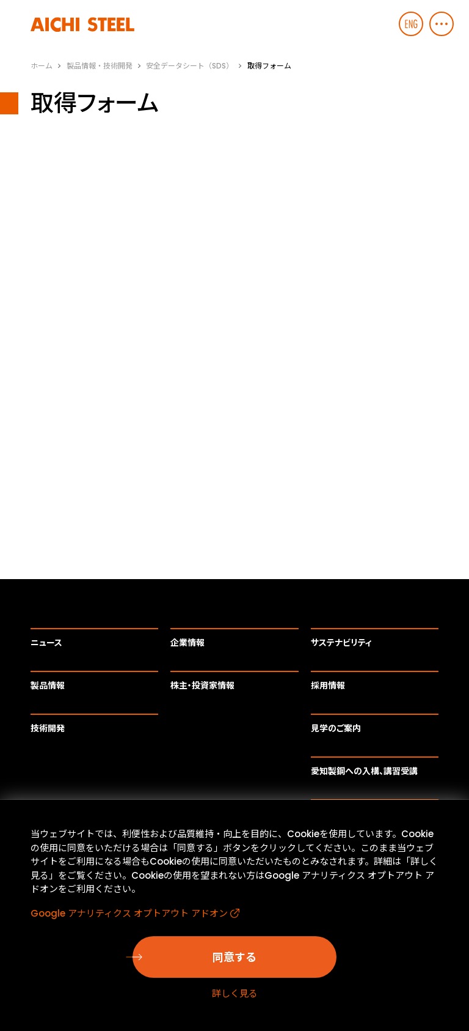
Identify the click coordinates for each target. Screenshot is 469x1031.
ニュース (46, 643)
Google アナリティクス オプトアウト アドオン (129, 913)
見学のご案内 (336, 728)
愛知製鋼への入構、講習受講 (364, 771)
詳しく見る (235, 993)
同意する (234, 957)
